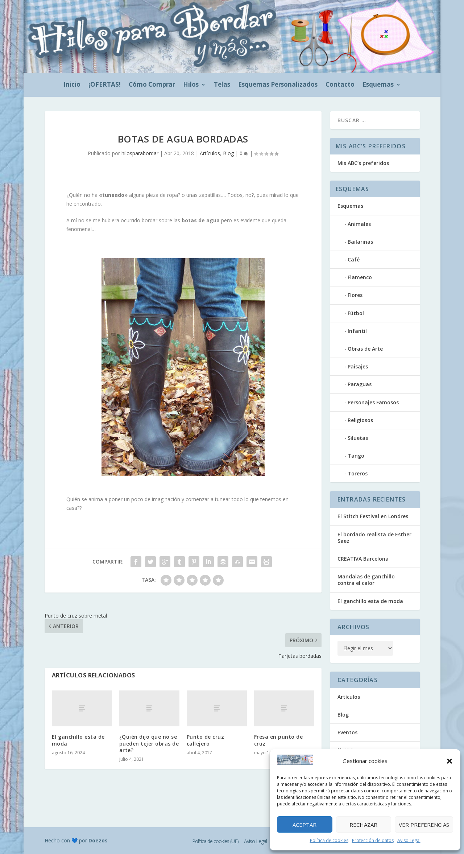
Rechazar (363, 824)
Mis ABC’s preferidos (363, 163)
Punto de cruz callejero (205, 740)
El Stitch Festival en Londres (372, 516)
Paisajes (358, 366)
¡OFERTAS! (104, 85)
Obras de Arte (365, 348)
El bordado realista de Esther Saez (374, 537)
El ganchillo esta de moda (78, 740)
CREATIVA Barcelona (363, 558)
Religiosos (360, 420)
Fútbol (356, 313)
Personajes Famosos (373, 402)
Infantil (357, 330)
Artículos (210, 153)
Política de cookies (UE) (215, 841)
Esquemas (378, 85)
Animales (359, 223)
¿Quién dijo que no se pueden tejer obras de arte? (149, 743)
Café (354, 259)
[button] (449, 761)
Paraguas (360, 384)
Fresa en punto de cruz (278, 740)
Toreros (358, 473)
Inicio (71, 85)
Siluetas (358, 437)
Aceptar (304, 824)
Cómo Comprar (152, 85)
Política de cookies (329, 840)
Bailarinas (360, 241)
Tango (356, 455)
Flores (355, 295)
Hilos (191, 85)
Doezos (98, 840)
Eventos (347, 732)
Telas (222, 85)
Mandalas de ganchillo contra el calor (366, 579)
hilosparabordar (139, 153)
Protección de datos (373, 840)
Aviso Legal (408, 840)
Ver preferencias (424, 824)
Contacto (340, 85)
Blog (228, 153)
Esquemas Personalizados (278, 85)
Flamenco (360, 277)
